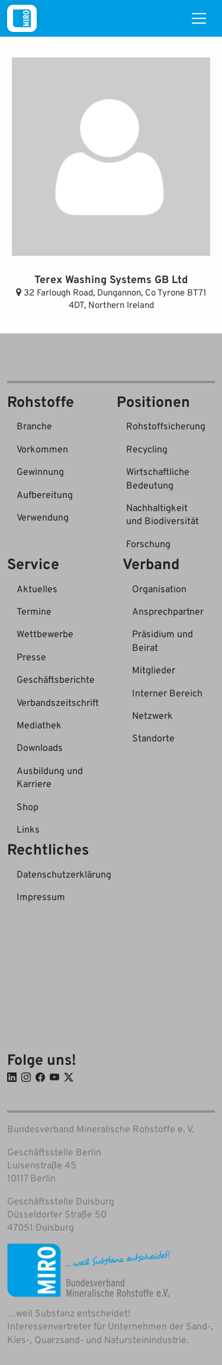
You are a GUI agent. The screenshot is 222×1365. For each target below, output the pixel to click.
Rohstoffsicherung (165, 426)
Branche (34, 426)
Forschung (148, 544)
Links (28, 829)
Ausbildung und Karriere (50, 777)
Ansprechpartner (168, 611)
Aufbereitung (45, 494)
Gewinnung (40, 471)
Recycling (147, 449)
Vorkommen (42, 449)
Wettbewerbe (45, 634)
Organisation (159, 589)
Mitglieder (153, 670)
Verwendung (43, 517)
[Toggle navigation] (199, 18)
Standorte (153, 738)
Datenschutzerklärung (64, 874)
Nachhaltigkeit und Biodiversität (162, 514)
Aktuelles (37, 589)
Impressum (41, 896)
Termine (34, 611)
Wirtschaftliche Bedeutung (157, 478)
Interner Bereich (167, 693)
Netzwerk (152, 715)
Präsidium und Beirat (162, 640)
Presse (31, 657)
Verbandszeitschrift (58, 702)
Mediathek (39, 725)
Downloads (40, 747)
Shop (27, 806)
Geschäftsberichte (56, 679)
